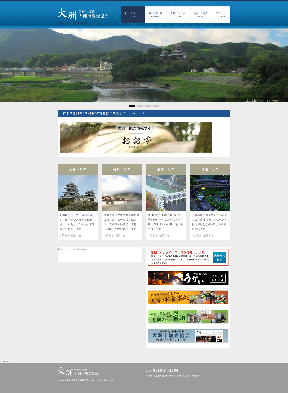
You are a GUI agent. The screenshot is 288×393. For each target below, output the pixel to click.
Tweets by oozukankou (72, 249)
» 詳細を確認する (70, 235)
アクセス (221, 14)
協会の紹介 (201, 14)
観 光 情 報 (156, 14)
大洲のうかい (178, 14)
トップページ (133, 14)
